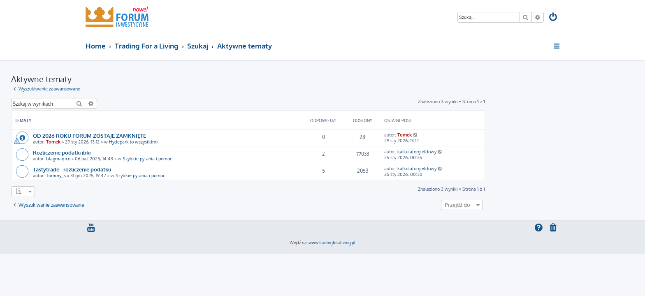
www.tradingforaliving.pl (332, 242)
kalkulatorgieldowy (491, 152)
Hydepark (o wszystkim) (207, 142)
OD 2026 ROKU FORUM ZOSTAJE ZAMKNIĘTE (163, 135)
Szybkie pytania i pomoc (221, 159)
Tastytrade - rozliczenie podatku (146, 169)
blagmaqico (133, 159)
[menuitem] (553, 17)
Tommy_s (130, 175)
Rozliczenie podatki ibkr (136, 152)
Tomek (128, 142)
